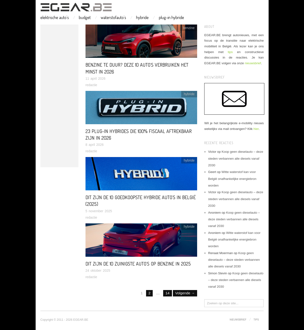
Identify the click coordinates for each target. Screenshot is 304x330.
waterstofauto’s (113, 17)
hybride (142, 17)
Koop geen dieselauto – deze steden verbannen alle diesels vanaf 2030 (235, 158)
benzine (189, 28)
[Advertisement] (59, 96)
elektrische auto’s (54, 17)
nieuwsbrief (253, 63)
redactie (91, 85)
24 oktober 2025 (98, 270)
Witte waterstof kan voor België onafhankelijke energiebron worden (232, 178)
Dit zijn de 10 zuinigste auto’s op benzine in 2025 (138, 264)
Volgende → (185, 293)
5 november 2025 (99, 211)
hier (256, 129)
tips (230, 52)
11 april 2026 (95, 78)
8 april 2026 (95, 145)
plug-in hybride (171, 17)
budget (85, 17)
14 (168, 293)
